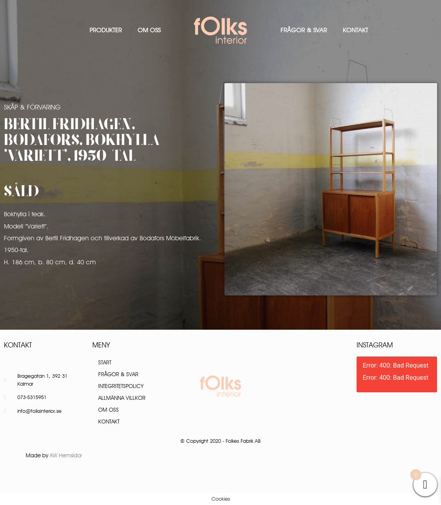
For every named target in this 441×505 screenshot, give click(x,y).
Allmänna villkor (122, 398)
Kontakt (355, 30)
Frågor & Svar (303, 30)
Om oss (149, 30)
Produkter (106, 30)
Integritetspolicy (121, 386)
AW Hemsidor (66, 455)
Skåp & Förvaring (32, 107)
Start (104, 362)
